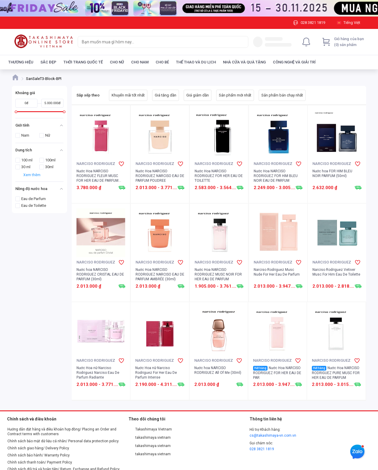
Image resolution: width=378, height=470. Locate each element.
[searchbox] (157, 42)
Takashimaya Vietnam (150, 429)
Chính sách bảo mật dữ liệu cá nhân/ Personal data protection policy (63, 441)
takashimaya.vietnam (150, 437)
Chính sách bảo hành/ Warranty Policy (38, 455)
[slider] (16, 111)
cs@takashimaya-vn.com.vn (273, 435)
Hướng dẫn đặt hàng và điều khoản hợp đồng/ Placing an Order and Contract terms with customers (61, 431)
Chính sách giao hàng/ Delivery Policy (38, 448)
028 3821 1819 (262, 449)
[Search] (242, 42)
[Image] (189, 8)
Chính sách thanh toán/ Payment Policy (39, 462)
